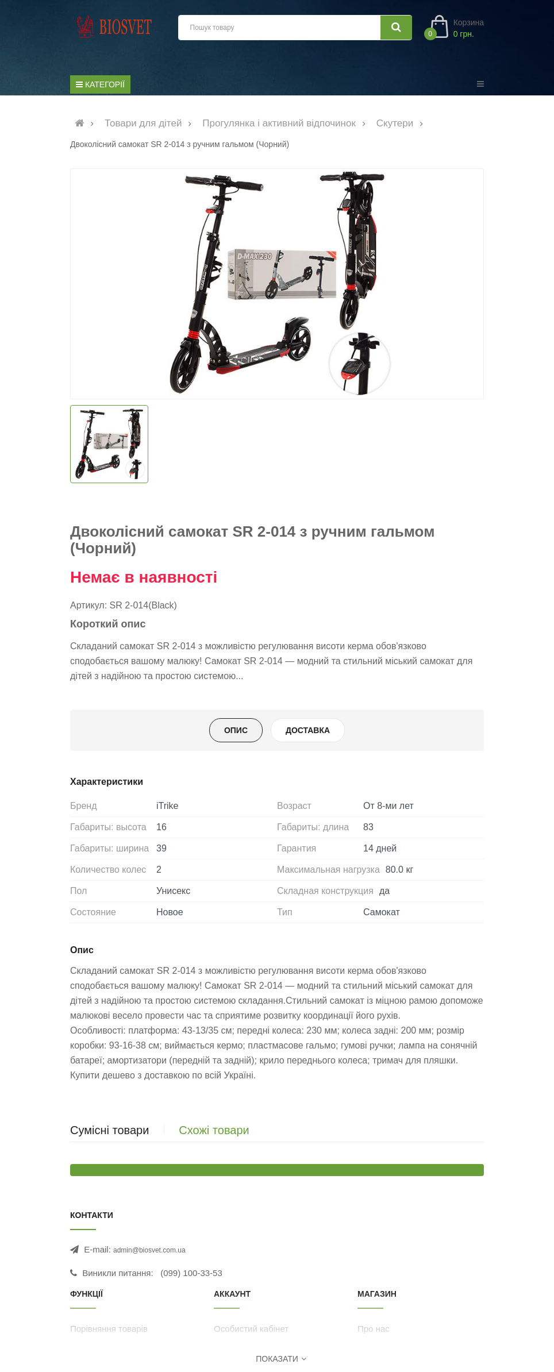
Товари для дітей (143, 123)
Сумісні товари (109, 1130)
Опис (236, 730)
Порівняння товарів (109, 1329)
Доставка (308, 730)
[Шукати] (396, 28)
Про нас (373, 1329)
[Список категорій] (100, 84)
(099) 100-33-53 (191, 1273)
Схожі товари (214, 1130)
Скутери (394, 123)
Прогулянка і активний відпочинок (279, 123)
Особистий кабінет (251, 1329)
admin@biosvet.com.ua (149, 1250)
